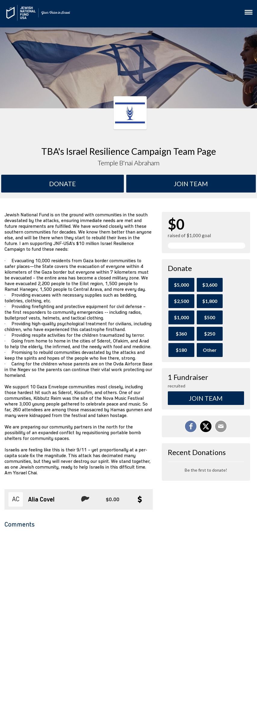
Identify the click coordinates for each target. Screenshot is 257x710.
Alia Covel (41, 500)
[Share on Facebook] (190, 426)
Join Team (206, 398)
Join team (191, 183)
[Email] (221, 426)
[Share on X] (205, 426)
